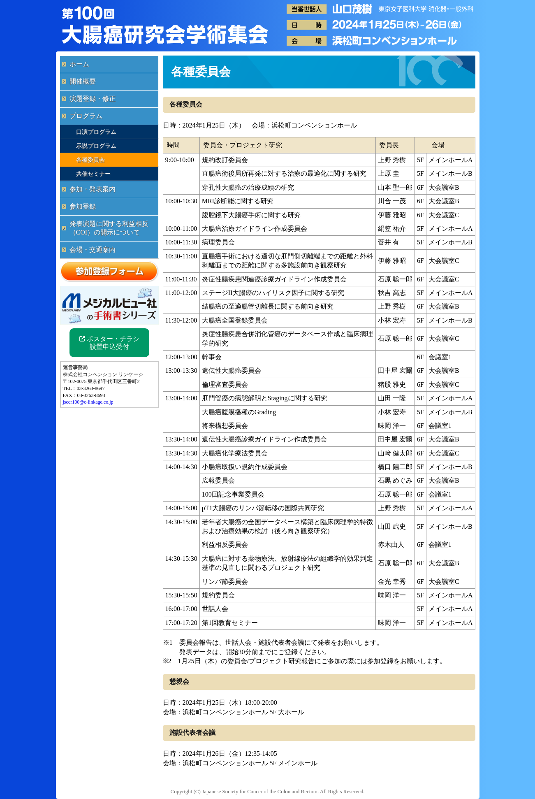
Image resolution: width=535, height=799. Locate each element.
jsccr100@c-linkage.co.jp (88, 402)
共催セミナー (93, 173)
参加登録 (82, 206)
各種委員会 (90, 159)
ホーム (79, 63)
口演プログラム (96, 131)
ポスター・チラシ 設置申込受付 (109, 342)
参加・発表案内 (92, 189)
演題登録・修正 (92, 98)
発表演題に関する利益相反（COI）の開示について (108, 228)
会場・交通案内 (92, 249)
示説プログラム (96, 145)
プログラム (85, 115)
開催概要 (82, 81)
